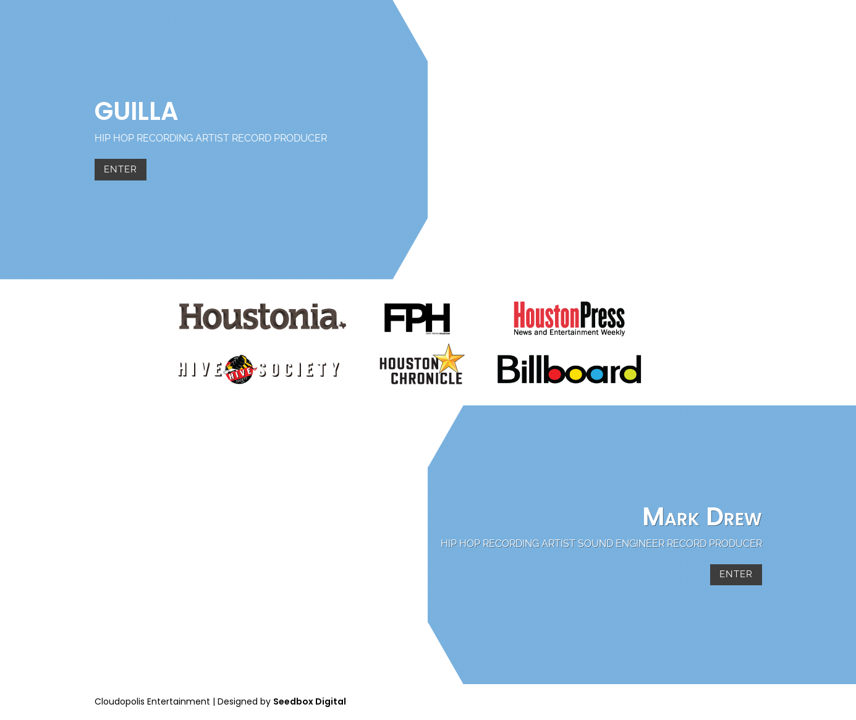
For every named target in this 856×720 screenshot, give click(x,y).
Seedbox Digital (309, 701)
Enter (120, 169)
